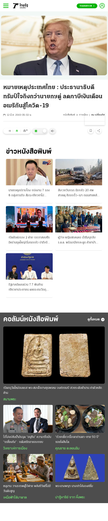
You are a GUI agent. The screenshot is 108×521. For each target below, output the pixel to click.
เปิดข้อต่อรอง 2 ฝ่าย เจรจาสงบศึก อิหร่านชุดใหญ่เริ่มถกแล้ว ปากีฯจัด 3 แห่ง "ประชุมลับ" (29, 240)
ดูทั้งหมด (96, 320)
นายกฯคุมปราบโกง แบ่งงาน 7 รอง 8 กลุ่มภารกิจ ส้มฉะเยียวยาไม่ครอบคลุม (29, 193)
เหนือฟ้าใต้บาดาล (15, 497)
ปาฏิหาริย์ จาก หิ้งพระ (70, 497)
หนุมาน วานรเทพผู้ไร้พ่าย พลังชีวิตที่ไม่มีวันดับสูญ (27, 489)
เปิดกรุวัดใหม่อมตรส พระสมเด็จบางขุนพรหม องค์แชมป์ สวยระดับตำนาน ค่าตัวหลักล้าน (52, 390)
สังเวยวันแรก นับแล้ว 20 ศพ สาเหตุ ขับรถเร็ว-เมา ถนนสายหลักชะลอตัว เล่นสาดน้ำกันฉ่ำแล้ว (78, 193)
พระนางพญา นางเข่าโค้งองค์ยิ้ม (74, 486)
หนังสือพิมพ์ (69, 115)
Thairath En (86, 6)
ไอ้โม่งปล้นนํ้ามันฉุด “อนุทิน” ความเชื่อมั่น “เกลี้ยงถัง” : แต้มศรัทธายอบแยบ (27, 439)
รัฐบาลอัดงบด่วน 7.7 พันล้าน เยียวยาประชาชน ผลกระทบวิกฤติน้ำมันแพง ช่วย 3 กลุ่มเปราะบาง (28, 287)
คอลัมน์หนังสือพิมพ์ (30, 319)
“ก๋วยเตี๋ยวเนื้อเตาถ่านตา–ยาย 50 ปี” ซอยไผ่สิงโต (77, 439)
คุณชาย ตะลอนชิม (67, 448)
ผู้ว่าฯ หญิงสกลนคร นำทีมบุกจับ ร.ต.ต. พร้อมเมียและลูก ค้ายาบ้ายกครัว (78, 240)
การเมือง (83, 115)
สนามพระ (9, 399)
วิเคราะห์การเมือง (15, 448)
